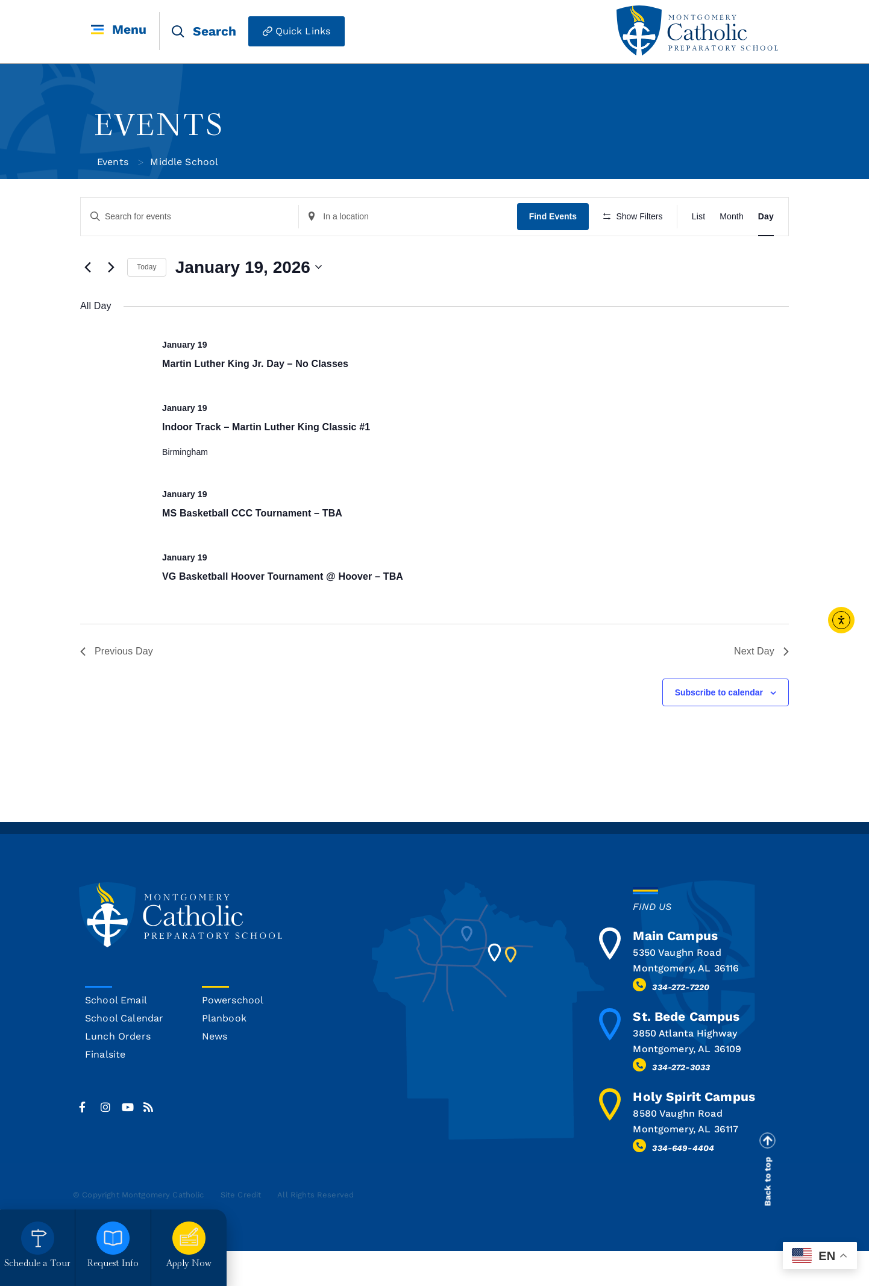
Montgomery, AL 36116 (686, 1003)
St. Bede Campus (686, 1051)
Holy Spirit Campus (694, 1132)
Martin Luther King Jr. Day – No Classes (255, 399)
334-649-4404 (683, 1183)
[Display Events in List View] (698, 217)
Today (147, 302)
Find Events (556, 216)
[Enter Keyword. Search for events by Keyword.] (190, 217)
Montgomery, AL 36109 (687, 1084)
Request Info (113, 1264)
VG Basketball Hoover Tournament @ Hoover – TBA (282, 611)
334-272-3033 (681, 1103)
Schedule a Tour (37, 1264)
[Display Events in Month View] (732, 217)
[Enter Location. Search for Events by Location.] (410, 217)
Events (112, 162)
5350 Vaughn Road (677, 988)
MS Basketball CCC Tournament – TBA (252, 549)
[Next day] (111, 302)
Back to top (768, 1216)
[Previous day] (87, 302)
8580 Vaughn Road (677, 1149)
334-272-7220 (680, 1022)
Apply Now (189, 1264)
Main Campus (675, 971)
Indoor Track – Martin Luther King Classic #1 (266, 462)
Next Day (761, 686)
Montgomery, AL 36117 (685, 1164)
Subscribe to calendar (719, 727)
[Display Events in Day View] (766, 217)
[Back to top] (767, 1176)
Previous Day (116, 686)
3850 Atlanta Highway (685, 1068)
